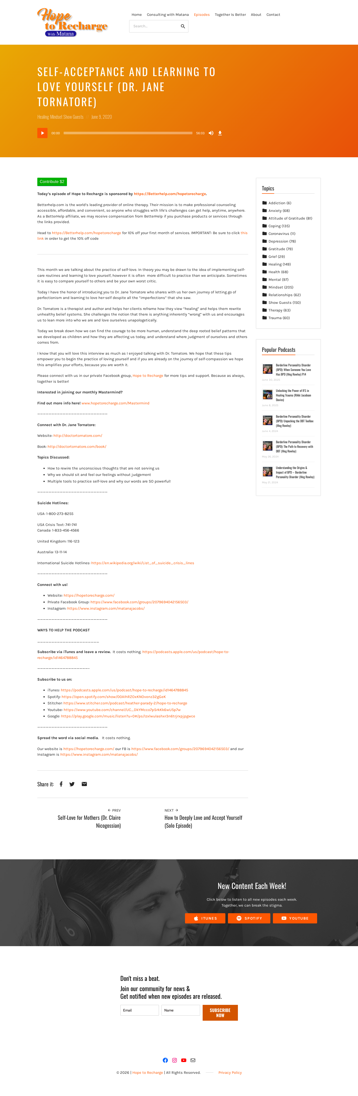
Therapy (275, 310)
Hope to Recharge (148, 375)
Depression (278, 241)
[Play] (42, 133)
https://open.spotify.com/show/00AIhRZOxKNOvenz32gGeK (114, 696)
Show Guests (73, 116)
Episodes (202, 14)
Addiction (277, 203)
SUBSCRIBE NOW (220, 1012)
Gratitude (277, 249)
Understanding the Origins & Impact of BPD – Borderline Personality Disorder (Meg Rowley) (295, 472)
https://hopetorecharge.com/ (89, 595)
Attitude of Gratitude (287, 218)
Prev (114, 810)
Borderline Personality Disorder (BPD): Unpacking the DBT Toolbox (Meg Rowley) (295, 421)
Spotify (249, 918)
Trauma (275, 318)
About (256, 14)
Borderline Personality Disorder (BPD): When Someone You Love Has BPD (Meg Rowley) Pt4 (293, 369)
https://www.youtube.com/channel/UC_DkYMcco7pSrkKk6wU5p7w (122, 709)
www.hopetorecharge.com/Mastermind (115, 403)
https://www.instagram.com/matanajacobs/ (106, 608)
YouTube (295, 918)
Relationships (281, 295)
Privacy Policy (230, 1072)
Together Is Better (230, 14)
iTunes (205, 918)
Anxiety (275, 210)
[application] (130, 133)
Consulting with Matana (168, 14)
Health (274, 272)
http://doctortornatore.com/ (77, 435)
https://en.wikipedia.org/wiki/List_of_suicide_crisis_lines (142, 563)
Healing (43, 116)
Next (172, 810)
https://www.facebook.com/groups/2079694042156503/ (139, 602)
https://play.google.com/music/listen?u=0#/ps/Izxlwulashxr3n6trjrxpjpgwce (128, 716)
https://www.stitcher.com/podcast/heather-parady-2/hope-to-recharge (125, 703)
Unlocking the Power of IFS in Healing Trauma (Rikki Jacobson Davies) (293, 395)
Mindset (56, 116)
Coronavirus (279, 233)
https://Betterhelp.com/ (73, 233)
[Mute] (211, 133)
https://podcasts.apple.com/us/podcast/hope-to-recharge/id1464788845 (124, 690)
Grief (273, 256)
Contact (273, 14)
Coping (275, 226)
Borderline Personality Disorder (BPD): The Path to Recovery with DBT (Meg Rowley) (294, 446)
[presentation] (159, 1036)
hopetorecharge (107, 233)
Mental (275, 279)
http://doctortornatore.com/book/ (77, 446)
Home (137, 14)
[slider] (128, 133)
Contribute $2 (52, 181)
